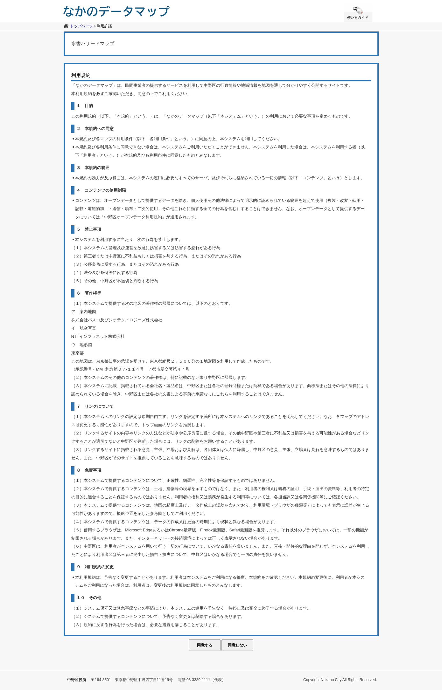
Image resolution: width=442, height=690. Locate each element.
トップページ (81, 26)
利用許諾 (104, 26)
